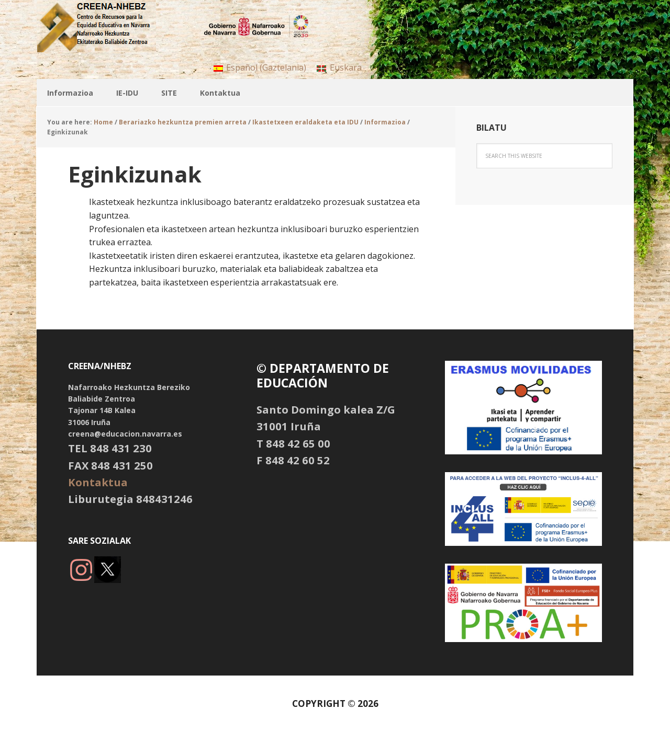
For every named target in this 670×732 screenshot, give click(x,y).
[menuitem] (259, 67)
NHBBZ (105, 26)
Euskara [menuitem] (346, 67)
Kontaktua (98, 482)
